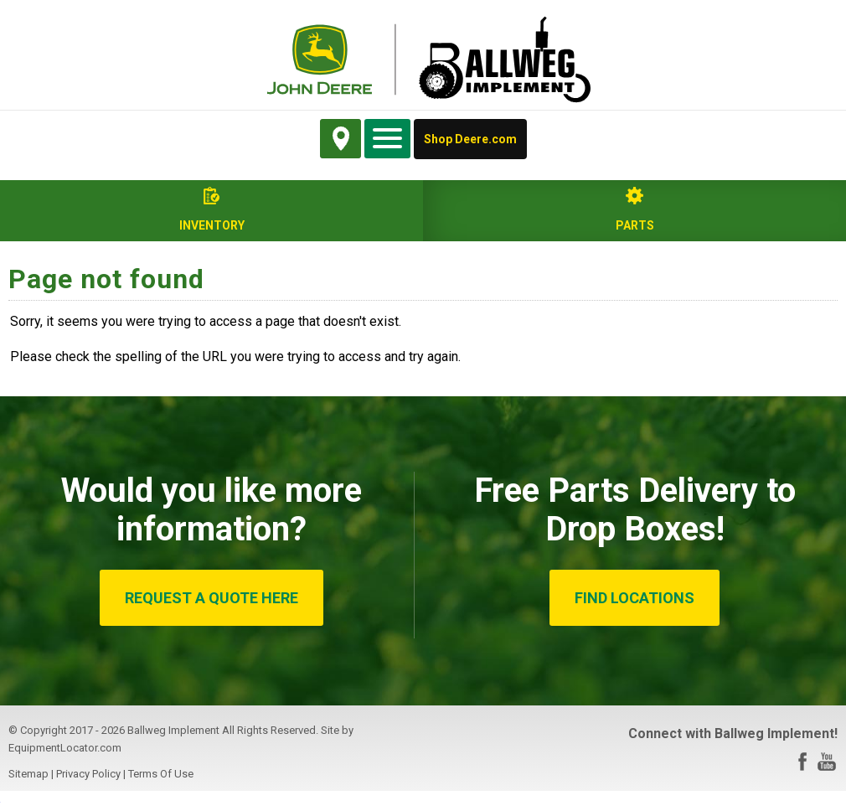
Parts (635, 225)
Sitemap (28, 773)
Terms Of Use (160, 773)
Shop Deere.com (470, 139)
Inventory (212, 225)
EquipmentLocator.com (64, 747)
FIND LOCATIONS (634, 598)
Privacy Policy (88, 773)
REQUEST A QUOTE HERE (211, 598)
